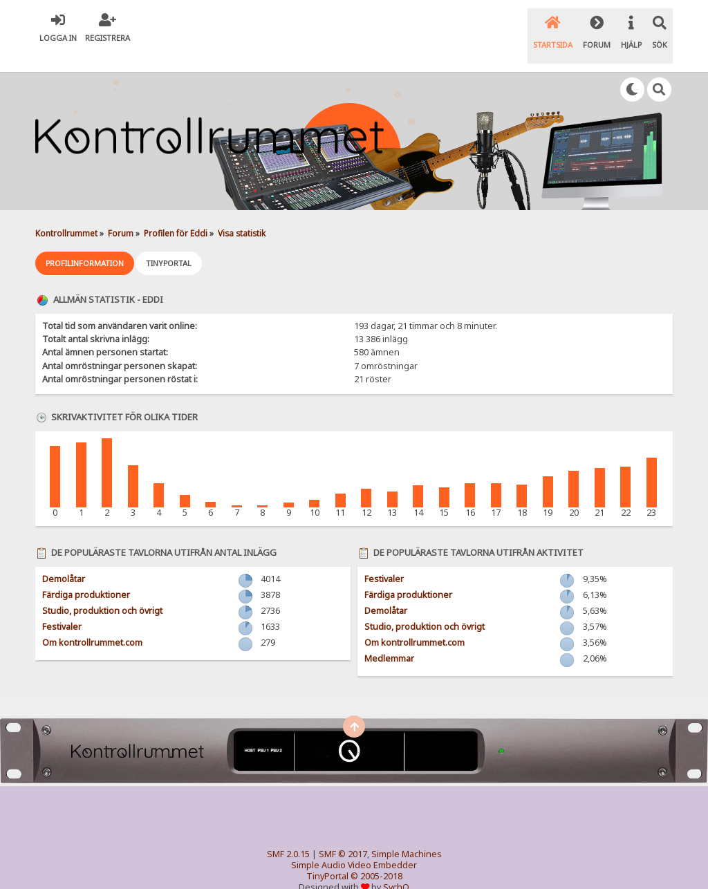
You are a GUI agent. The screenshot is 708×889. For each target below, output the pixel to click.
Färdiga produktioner (86, 573)
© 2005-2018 (376, 855)
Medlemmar (389, 637)
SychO (396, 866)
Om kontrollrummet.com (92, 621)
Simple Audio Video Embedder (354, 844)
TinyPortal (327, 855)
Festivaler (62, 605)
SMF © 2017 (343, 833)
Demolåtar (63, 557)
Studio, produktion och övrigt (102, 589)
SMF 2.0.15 (288, 833)
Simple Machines (406, 833)
